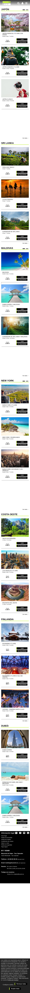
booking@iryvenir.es (9, 862)
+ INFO (22, 39)
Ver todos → (25, 138)
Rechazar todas (21, 984)
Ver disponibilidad (22, 42)
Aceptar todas (15, 988)
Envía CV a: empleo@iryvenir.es (15, 874)
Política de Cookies (12, 980)
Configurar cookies (8, 984)
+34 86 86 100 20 (12, 859)
